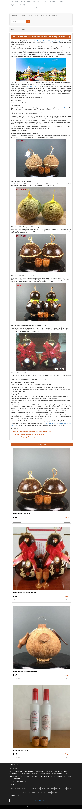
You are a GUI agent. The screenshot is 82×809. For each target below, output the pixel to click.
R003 (15, 517)
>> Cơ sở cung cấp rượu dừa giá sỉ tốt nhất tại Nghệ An (27, 434)
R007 (15, 675)
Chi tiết (67, 521)
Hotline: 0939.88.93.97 (40, 1)
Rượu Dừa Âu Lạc (41, 800)
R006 (15, 596)
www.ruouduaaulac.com (62, 108)
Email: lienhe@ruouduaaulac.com (21, 1)
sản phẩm (29, 15)
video (42, 15)
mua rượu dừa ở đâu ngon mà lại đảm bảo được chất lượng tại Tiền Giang (47, 41)
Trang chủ (53, 1)
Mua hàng (17, 521)
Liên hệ (22, 5)
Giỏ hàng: (33, 8)
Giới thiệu (61, 1)
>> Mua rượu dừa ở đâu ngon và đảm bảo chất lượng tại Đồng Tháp (31, 431)
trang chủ (14, 15)
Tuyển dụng (14, 5)
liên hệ (48, 15)
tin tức (36, 15)
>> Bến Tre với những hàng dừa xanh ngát (23, 437)
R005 (15, 754)
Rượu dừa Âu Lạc (32, 86)
